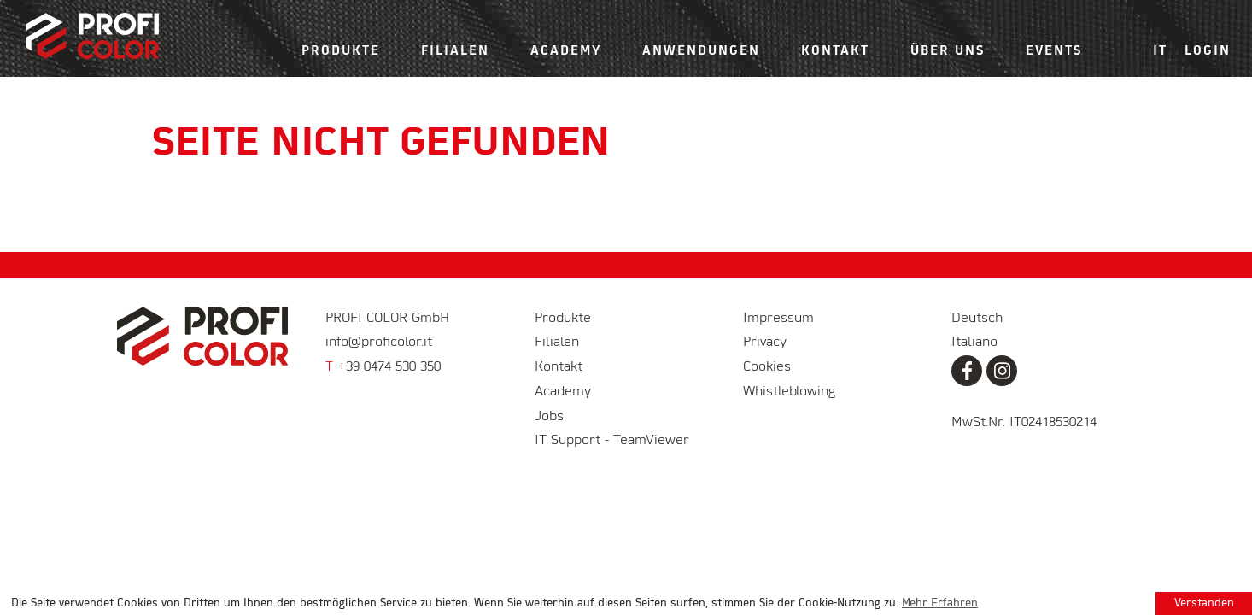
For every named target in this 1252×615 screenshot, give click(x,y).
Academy (565, 51)
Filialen (455, 51)
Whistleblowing (789, 392)
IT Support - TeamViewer (612, 441)
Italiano (974, 342)
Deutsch (977, 318)
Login (1208, 51)
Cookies (767, 367)
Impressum (778, 318)
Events (1054, 51)
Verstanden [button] (1204, 603)
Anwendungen (701, 51)
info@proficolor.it (378, 342)
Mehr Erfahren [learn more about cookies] (940, 603)
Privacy (765, 342)
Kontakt (835, 51)
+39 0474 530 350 (383, 367)
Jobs (549, 417)
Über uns (947, 51)
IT (1160, 51)
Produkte (340, 51)
